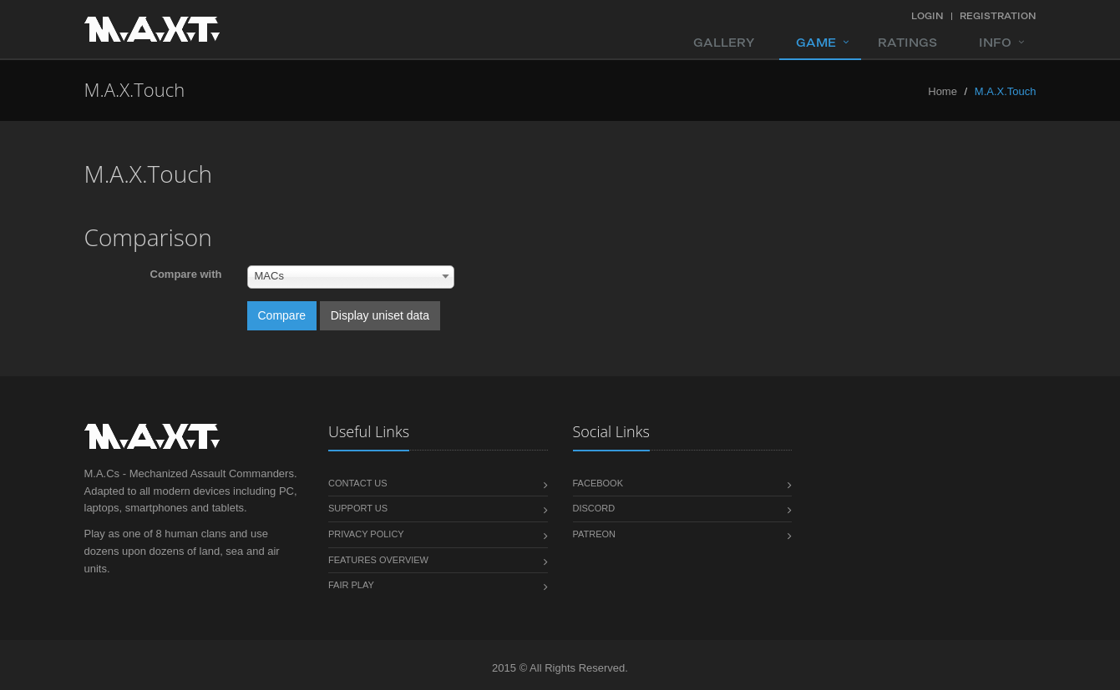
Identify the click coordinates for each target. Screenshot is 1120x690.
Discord (594, 508)
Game (816, 42)
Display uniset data (380, 315)
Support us (358, 508)
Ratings (907, 42)
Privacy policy (366, 534)
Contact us (358, 483)
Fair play (351, 585)
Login (927, 16)
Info (995, 42)
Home (942, 91)
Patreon (594, 534)
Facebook (598, 483)
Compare (282, 315)
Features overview (378, 560)
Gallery (723, 42)
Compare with (186, 274)
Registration (998, 16)
